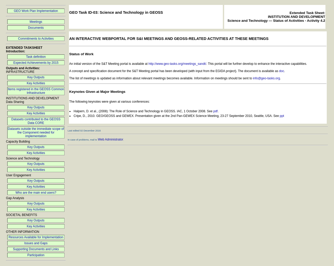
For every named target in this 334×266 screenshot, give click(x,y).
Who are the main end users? (36, 192)
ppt (282, 116)
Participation (35, 255)
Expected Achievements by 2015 (35, 63)
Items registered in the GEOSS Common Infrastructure (36, 91)
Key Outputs (35, 77)
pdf (215, 111)
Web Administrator (110, 139)
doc (281, 71)
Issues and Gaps (35, 243)
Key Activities (36, 83)
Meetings (36, 22)
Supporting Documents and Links (36, 249)
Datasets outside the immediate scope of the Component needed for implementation (36, 132)
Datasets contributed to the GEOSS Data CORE (35, 121)
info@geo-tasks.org (266, 78)
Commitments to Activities (36, 38)
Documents (36, 28)
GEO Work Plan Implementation (36, 11)
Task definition (36, 57)
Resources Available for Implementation (36, 237)
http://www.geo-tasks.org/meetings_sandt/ (177, 64)
